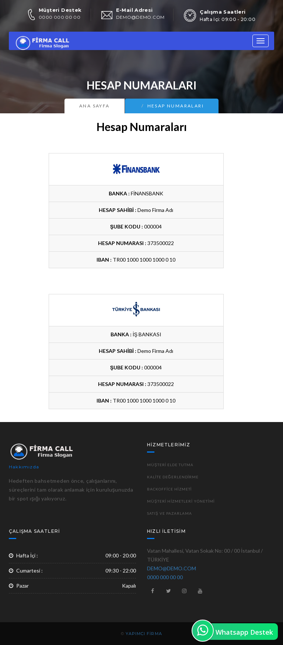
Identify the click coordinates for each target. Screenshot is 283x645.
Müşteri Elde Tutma (170, 465)
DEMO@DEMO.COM (140, 17)
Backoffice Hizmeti (169, 489)
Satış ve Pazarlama (169, 513)
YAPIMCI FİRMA (144, 633)
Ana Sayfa (94, 106)
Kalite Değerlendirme (173, 477)
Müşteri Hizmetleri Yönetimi (181, 501)
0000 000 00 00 (59, 17)
